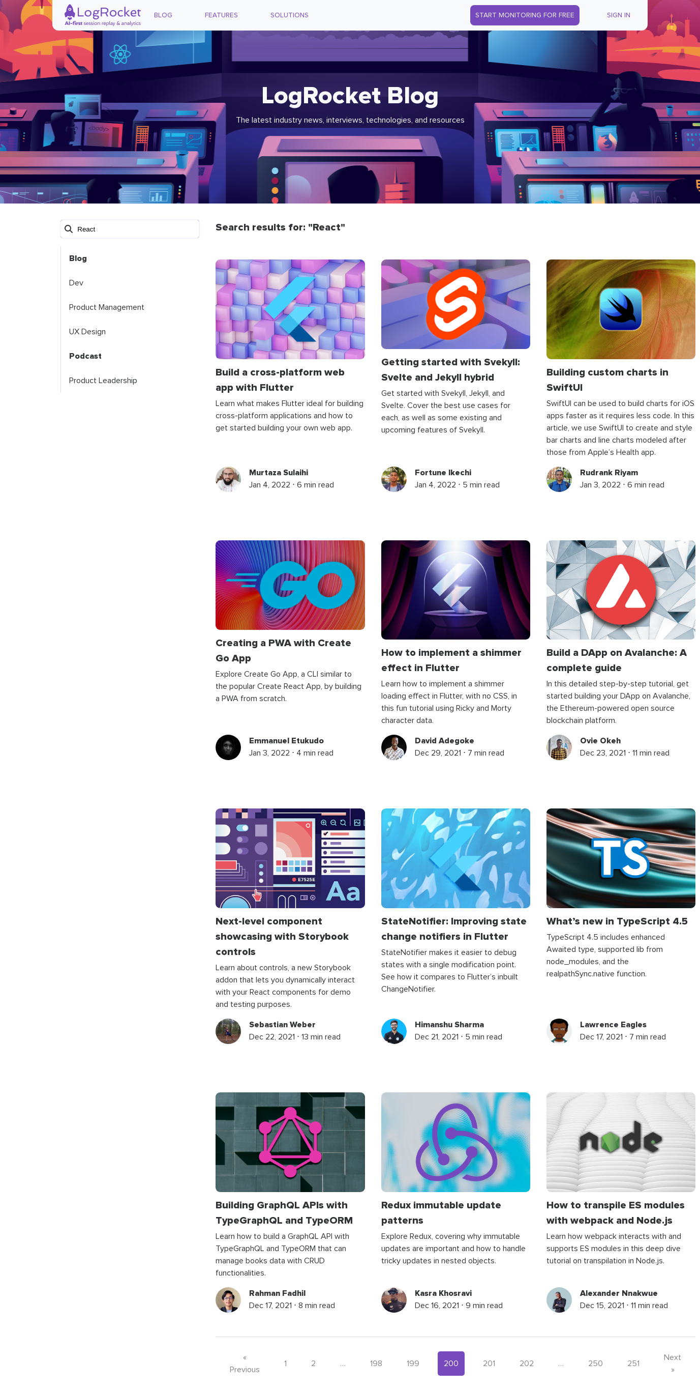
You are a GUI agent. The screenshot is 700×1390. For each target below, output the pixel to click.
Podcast (85, 356)
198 (376, 1363)
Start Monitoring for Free (524, 15)
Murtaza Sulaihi (278, 473)
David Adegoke (444, 741)
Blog (163, 15)
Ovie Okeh (600, 741)
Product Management (106, 307)
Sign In (618, 15)
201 (489, 1363)
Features (221, 15)
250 (595, 1363)
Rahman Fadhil (277, 1293)
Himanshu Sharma (449, 1025)
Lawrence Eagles (613, 1025)
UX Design (87, 332)
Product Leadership (103, 381)
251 (633, 1363)
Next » (672, 1363)
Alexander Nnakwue (619, 1293)
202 (527, 1363)
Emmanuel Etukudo (286, 741)
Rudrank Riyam (609, 473)
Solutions (289, 15)
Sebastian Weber (282, 1025)
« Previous (245, 1363)
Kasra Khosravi (443, 1293)
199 (413, 1363)
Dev (76, 283)
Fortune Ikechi (443, 473)
